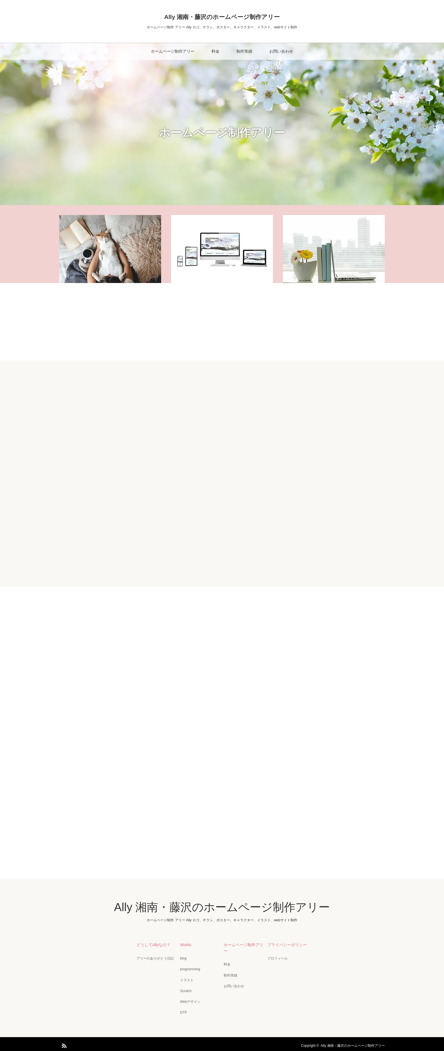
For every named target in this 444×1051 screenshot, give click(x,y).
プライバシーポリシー (286, 944)
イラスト (186, 978)
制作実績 (244, 51)
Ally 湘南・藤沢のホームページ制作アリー (222, 17)
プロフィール (276, 958)
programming (189, 968)
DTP (182, 1010)
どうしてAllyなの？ (152, 944)
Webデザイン (189, 999)
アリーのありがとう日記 (154, 958)
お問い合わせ (281, 51)
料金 (215, 51)
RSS (63, 1041)
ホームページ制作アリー (173, 51)
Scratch (185, 989)
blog (182, 958)
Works (184, 944)
